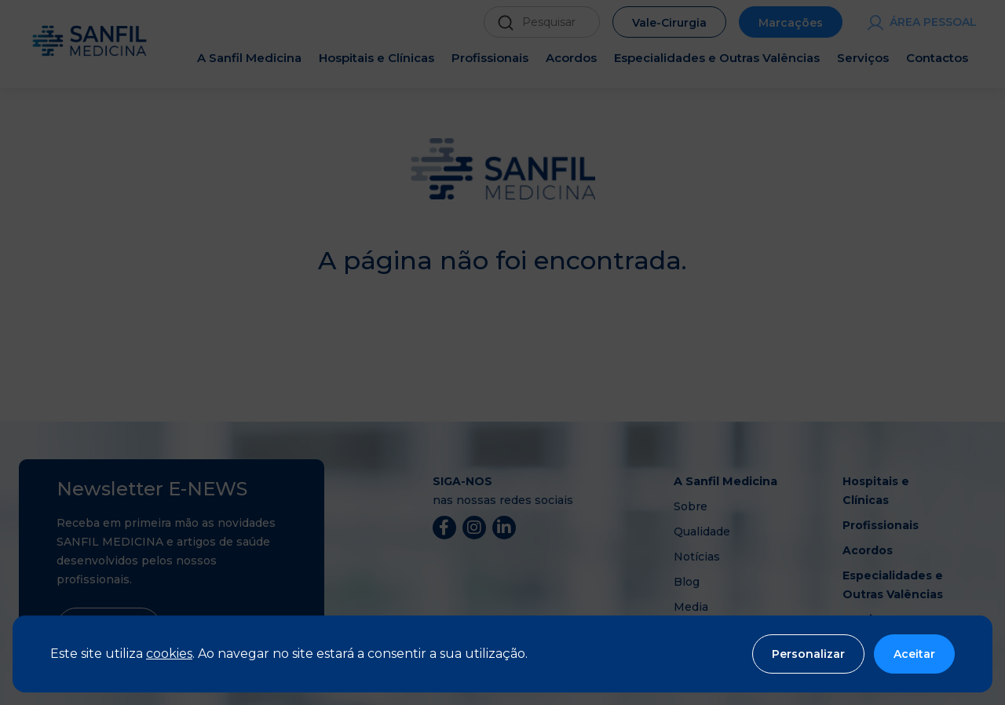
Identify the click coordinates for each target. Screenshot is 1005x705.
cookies (169, 653)
